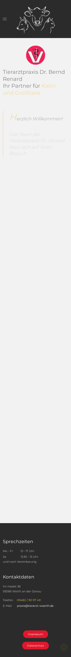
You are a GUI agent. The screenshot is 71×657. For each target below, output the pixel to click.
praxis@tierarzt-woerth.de (35, 606)
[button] (5, 19)
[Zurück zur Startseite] (35, 19)
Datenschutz (35, 645)
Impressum (35, 634)
